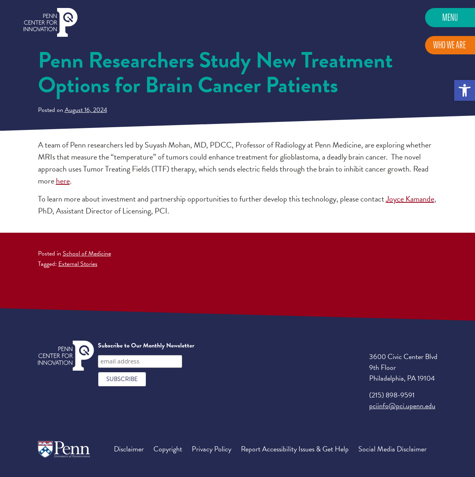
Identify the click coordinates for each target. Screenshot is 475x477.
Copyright (167, 448)
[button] (464, 90)
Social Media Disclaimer (392, 448)
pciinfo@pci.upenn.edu (402, 405)
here (63, 181)
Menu (450, 17)
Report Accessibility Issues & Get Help (295, 448)
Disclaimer (129, 448)
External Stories (77, 264)
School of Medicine (87, 253)
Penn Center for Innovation (51, 22)
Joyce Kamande (410, 199)
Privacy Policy (211, 448)
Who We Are (449, 45)
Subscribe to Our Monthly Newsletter (146, 345)
